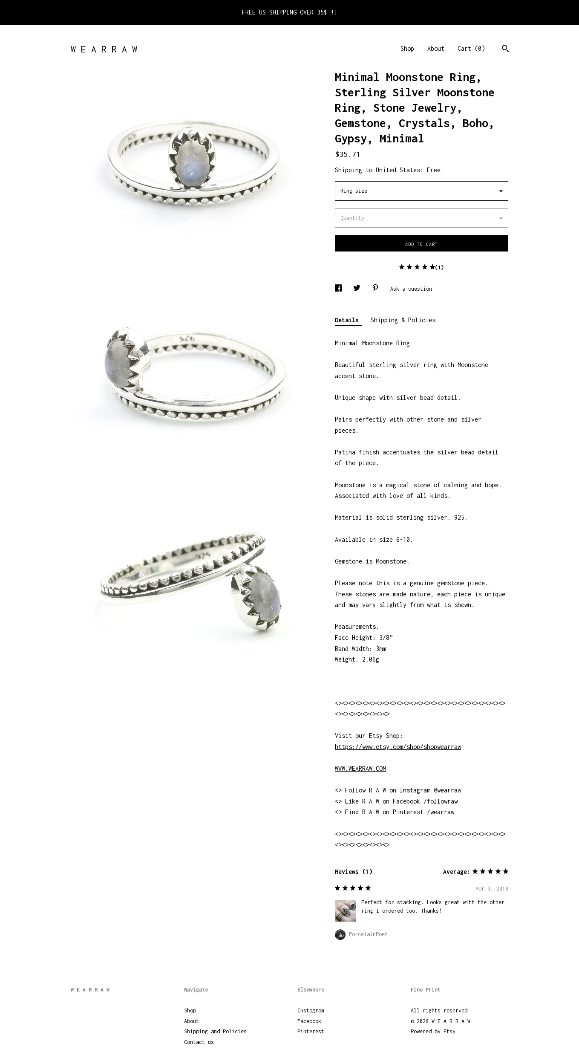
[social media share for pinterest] (377, 289)
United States (398, 169)
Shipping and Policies (215, 1031)
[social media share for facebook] (340, 289)
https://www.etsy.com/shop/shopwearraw (398, 746)
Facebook (309, 1021)
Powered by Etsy (433, 1031)
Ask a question (411, 289)
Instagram (310, 1010)
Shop (407, 48)
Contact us (199, 1042)
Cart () (471, 48)
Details (348, 320)
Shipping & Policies (403, 320)
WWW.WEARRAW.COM (360, 768)
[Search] (505, 49)
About (435, 48)
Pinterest (310, 1031)
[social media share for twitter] (358, 289)
